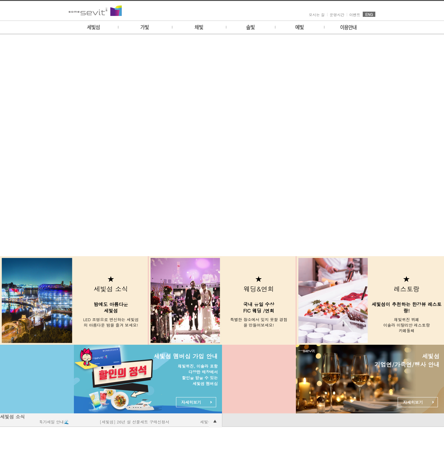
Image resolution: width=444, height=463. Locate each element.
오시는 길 (317, 14)
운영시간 (337, 14)
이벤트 (354, 14)
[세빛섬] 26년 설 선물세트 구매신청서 (136, 422)
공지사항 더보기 (215, 420)
